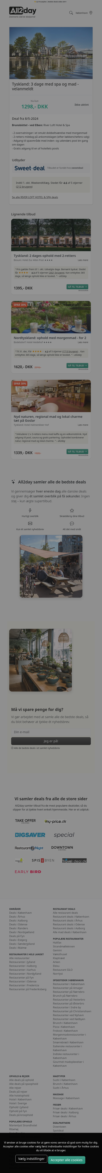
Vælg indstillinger (31, 1158)
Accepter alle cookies (67, 1160)
